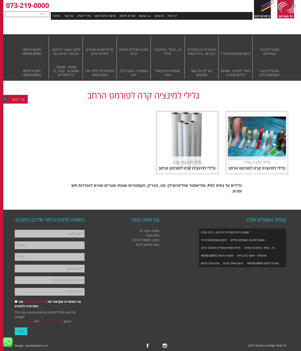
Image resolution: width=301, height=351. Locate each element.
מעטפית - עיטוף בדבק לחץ (251, 255)
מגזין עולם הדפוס (210, 263)
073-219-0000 (27, 5)
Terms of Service (51, 321)
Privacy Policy (24, 321)
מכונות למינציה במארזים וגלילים (248, 240)
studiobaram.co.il (36, 345)
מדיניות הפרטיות (35, 302)
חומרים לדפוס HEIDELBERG (263, 263)
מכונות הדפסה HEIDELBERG (217, 255)
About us (145, 16)
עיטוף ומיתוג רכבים (233, 263)
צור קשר (68, 16)
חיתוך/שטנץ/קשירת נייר (214, 240)
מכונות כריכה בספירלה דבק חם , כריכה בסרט (225, 232)
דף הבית (172, 16)
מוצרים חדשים (127, 16)
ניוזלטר (56, 16)
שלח (21, 331)
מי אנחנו (159, 16)
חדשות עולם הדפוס (105, 16)
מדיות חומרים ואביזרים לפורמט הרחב (220, 248)
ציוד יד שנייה (84, 16)
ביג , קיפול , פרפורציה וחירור (259, 248)
